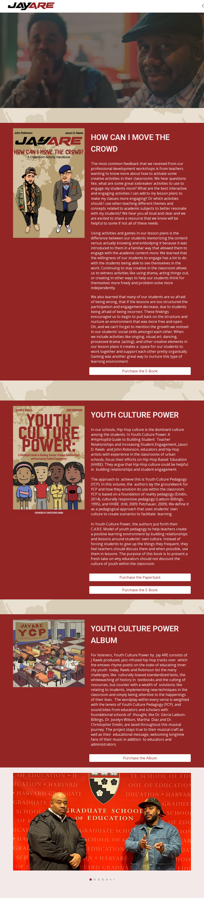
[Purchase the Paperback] (140, 577)
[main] (140, 143)
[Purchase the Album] (140, 758)
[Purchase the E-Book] (140, 371)
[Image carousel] (102, 826)
